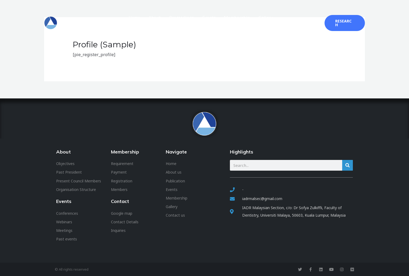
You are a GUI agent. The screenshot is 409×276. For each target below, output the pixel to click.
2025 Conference (300, 23)
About (172, 23)
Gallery (270, 23)
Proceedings (195, 23)
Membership (245, 23)
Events (219, 23)
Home (154, 23)
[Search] (347, 165)
